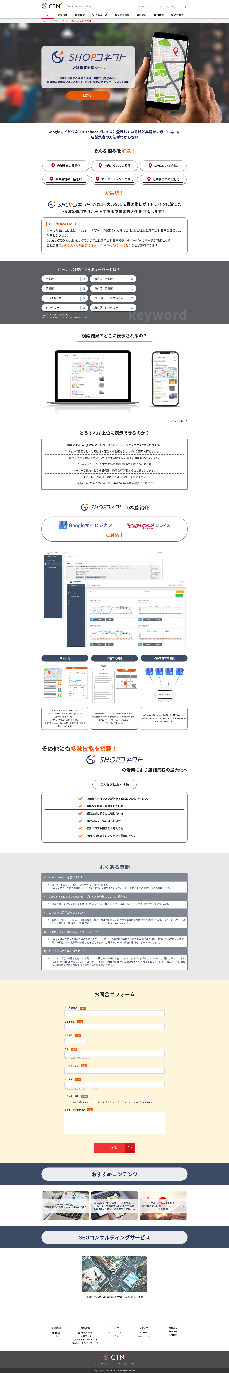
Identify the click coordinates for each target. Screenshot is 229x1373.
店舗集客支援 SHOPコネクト (85, 1339)
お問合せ (88, 95)
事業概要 (80, 14)
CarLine (143, 1332)
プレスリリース (114, 1332)
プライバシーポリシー (170, 6)
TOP (48, 14)
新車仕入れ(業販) (85, 1332)
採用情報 (159, 14)
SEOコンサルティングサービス (85, 1343)
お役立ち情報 (122, 14)
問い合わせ (177, 14)
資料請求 (142, 14)
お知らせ (114, 1336)
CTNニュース (99, 14)
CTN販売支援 (85, 1336)
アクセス (56, 1336)
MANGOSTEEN (144, 1336)
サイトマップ (148, 6)
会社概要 (56, 1332)
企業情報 (63, 14)
